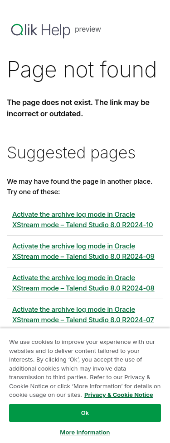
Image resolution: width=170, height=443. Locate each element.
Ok (85, 412)
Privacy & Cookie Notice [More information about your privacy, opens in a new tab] (118, 394)
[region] (85, 385)
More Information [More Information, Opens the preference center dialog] (85, 432)
